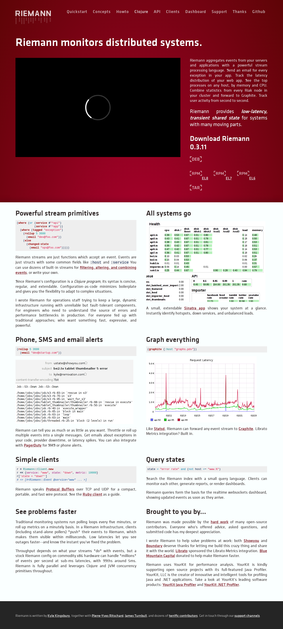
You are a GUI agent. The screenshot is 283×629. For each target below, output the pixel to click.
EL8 (199, 178)
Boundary (154, 545)
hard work (219, 521)
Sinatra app (194, 308)
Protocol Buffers (60, 488)
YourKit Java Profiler (179, 584)
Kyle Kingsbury (59, 615)
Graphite (246, 428)
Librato (181, 550)
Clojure (141, 11)
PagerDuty (33, 444)
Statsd (159, 428)
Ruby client (92, 493)
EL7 (223, 178)
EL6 (246, 178)
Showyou (251, 540)
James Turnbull (136, 615)
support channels (247, 615)
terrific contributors (183, 615)
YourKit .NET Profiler (221, 584)
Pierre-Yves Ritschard (107, 615)
